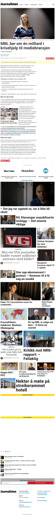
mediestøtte (3, 158)
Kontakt (40, 4)
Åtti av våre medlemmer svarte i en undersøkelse (17, 131)
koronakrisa (27, 158)
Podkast (27, 4)
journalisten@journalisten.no (25, 502)
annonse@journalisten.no (25, 506)
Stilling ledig (34, 4)
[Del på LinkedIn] (49, 58)
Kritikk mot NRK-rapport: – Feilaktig (13, 469)
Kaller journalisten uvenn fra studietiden (14, 456)
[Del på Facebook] (47, 58)
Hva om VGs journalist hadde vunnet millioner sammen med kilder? (20, 465)
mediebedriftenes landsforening (13, 158)
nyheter (44, 158)
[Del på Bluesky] (53, 58)
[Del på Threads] (51, 58)
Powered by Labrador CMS (27, 514)
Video (21, 4)
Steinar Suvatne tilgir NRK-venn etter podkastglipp (16, 473)
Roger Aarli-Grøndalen (24, 492)
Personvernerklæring (42, 500)
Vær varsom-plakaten (42, 492)
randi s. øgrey (34, 158)
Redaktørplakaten (43, 494)
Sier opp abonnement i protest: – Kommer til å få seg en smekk (20, 460)
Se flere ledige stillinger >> (27, 180)
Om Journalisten (41, 497)
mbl (22, 158)
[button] (53, 165)
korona (39, 158)
